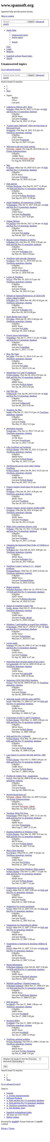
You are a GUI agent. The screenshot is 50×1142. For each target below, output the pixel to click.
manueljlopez (14, 571)
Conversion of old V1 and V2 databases (23, 718)
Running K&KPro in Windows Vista (22, 832)
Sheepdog (13, 205)
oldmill (12, 1004)
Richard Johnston (16, 967)
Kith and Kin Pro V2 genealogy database (23, 762)
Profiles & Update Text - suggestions (22, 776)
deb (10, 412)
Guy (10, 279)
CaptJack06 (14, 664)
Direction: (13, 1061)
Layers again (11, 643)
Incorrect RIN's (12, 1021)
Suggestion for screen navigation (20, 906)
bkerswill (13, 394)
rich (10, 778)
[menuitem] (20, 35)
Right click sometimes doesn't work (21, 526)
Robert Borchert (15, 589)
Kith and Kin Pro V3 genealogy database (26, 110)
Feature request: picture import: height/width (25, 508)
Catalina (12, 223)
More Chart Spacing (15, 850)
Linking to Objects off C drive (19, 107)
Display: (12, 1059)
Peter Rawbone (15, 186)
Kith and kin (11, 184)
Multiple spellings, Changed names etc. (23, 983)
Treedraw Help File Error (17, 813)
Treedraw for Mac (14, 410)
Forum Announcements (16, 151)
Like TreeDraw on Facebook (18, 447)
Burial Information (14, 965)
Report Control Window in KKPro (21, 240)
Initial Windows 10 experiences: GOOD (23, 202)
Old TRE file (11, 391)
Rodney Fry (14, 242)
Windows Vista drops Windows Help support (25, 869)
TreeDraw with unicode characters (21, 258)
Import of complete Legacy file (19, 606)
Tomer (11, 167)
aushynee (13, 431)
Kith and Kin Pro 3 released (18, 736)
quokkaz (12, 338)
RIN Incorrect (12, 1002)
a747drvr (12, 853)
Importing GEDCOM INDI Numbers (22, 680)
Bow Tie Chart (12, 354)
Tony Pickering (15, 1042)
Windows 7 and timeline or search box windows (26, 624)
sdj (10, 701)
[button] (8, 91)
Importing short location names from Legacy (25, 662)
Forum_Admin (15, 149)
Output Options (13, 221)
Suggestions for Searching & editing (21, 925)
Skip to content (7, 16)
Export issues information (17, 335)
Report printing (12, 587)
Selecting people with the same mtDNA (23, 699)
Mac (8, 165)
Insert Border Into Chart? (17, 317)
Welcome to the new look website (20, 146)
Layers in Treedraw (14, 277)
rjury (11, 683)
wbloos (12, 261)
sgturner (12, 130)
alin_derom (13, 608)
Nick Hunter (14, 375)
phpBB (15, 1121)
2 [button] (6, 88)
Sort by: (31, 1059)
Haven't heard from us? (16, 794)
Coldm (11, 319)
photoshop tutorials (14, 428)
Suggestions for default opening (20, 888)
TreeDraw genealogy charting (19, 133)
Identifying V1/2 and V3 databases (21, 373)
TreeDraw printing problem (18, 1039)
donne (11, 109)
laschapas (13, 627)
